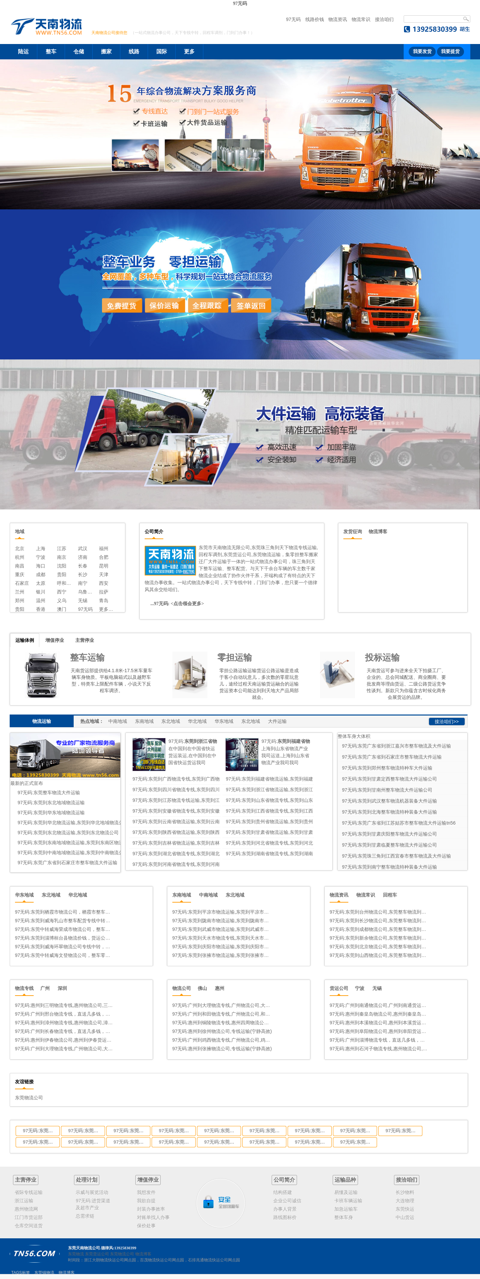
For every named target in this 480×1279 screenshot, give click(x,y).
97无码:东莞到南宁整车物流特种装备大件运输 (389, 867)
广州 (45, 988)
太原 (40, 583)
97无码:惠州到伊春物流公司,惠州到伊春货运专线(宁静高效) (65, 1040)
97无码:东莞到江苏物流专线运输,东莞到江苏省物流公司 (220, 1130)
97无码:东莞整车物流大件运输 (49, 792)
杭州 (19, 557)
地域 (19, 531)
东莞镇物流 (44, 1272)
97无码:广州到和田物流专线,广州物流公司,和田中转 (222, 1014)
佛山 (202, 988)
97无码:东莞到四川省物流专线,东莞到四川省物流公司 (130, 1130)
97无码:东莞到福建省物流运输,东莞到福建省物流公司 (84, 1130)
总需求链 (85, 1216)
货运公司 (339, 988)
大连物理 (405, 1200)
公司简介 (284, 1180)
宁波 (40, 557)
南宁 (82, 583)
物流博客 (378, 531)
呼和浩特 (65, 583)
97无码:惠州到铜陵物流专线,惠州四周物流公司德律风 (222, 1022)
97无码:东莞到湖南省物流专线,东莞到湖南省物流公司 (311, 1142)
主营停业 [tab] (84, 640)
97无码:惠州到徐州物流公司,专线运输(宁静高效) (222, 1031)
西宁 (61, 591)
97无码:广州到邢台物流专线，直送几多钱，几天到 (65, 1014)
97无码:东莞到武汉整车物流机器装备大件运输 (389, 801)
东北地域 (170, 721)
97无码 (240, 3)
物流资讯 (337, 19)
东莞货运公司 (97, 1254)
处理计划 (86, 1180)
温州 (40, 600)
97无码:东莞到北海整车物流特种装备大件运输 (389, 812)
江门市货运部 (29, 1217)
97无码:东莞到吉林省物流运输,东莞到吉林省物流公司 (175, 1142)
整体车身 (343, 1217)
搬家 (106, 51)
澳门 (61, 609)
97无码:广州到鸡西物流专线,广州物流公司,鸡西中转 (222, 1040)
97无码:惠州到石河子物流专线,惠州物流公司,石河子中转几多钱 (379, 1048)
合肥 (103, 557)
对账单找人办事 (153, 1217)
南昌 (19, 565)
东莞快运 (405, 1209)
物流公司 (181, 988)
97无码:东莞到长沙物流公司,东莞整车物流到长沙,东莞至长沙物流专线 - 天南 (379, 920)
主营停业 (25, 1180)
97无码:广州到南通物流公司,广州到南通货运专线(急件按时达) (379, 1005)
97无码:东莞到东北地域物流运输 (51, 802)
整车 (51, 51)
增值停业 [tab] (54, 640)
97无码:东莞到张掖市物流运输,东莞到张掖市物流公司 (222, 955)
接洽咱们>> (447, 721)
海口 (40, 565)
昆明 (103, 565)
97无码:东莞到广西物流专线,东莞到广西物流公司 (39, 1130)
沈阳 (61, 565)
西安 (103, 583)
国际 (161, 51)
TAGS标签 (20, 1272)
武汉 (82, 548)
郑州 (19, 600)
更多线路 (107, 609)
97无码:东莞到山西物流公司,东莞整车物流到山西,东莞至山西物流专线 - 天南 (379, 955)
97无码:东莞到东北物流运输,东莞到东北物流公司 (68, 832)
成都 (40, 574)
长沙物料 (405, 1192)
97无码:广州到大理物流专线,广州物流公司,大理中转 (65, 1048)
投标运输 (382, 658)
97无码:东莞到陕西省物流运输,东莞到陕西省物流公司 (84, 1142)
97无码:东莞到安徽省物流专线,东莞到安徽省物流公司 (311, 1130)
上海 (40, 548)
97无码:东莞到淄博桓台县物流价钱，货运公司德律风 (65, 938)
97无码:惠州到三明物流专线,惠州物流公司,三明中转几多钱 (65, 1005)
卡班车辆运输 (348, 1200)
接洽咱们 (384, 19)
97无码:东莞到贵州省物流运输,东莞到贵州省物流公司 (39, 1142)
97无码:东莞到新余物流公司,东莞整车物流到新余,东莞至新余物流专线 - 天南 (379, 938)
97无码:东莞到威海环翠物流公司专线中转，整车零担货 (65, 946)
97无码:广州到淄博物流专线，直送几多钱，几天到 (379, 1040)
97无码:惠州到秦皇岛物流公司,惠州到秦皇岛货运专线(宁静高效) (379, 1014)
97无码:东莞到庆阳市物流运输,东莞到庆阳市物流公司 (222, 946)
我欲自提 (146, 1200)
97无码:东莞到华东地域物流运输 (51, 812)
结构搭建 (282, 1192)
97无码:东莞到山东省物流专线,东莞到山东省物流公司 (266, 1130)
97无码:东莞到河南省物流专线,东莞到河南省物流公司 (356, 1142)
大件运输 (277, 721)
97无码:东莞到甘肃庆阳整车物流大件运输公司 (389, 834)
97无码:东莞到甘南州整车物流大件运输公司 (387, 790)
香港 (40, 609)
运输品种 (345, 1180)
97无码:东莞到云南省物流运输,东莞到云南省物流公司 (402, 1130)
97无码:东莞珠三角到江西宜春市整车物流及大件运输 (396, 856)
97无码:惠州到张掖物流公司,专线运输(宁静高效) (222, 1048)
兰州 (19, 591)
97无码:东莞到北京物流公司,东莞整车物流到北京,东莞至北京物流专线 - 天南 (379, 946)
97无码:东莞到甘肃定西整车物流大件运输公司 (389, 779)
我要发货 (422, 51)
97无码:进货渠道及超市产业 (93, 1204)
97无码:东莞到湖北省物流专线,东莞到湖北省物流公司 (266, 1142)
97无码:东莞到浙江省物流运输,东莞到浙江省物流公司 (175, 1130)
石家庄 (22, 583)
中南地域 (117, 721)
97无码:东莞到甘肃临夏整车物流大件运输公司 (389, 845)
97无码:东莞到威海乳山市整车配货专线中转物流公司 (65, 920)
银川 (40, 591)
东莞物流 (76, 1254)
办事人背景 (285, 1209)
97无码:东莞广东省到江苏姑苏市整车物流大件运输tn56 (399, 823)
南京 (61, 557)
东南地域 (144, 721)
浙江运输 (24, 1200)
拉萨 (103, 591)
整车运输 (87, 658)
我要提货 (450, 51)
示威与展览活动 (92, 1192)
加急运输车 (346, 1209)
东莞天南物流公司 (84, 1248)
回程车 (390, 895)
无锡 (82, 600)
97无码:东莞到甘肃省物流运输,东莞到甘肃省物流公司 (130, 1142)
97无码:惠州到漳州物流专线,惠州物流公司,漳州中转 (65, 1022)
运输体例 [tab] (24, 640)
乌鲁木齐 (86, 591)
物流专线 (24, 988)
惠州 (219, 988)
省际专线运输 (29, 1192)
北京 (19, 548)
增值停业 (148, 1180)
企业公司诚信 (287, 1200)
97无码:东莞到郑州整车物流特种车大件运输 (387, 768)
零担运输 (234, 658)
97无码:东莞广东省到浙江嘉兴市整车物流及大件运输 (396, 746)
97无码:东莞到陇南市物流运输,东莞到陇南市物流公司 (222, 920)
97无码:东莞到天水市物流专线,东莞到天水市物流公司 (222, 938)
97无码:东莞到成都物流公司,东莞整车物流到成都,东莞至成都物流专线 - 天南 (379, 929)
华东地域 (224, 721)
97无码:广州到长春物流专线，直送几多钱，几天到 (65, 1031)
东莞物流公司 (29, 1097)
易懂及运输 (346, 1192)
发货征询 (352, 531)
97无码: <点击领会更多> (179, 603)
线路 (134, 51)
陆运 (23, 51)
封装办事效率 (151, 1209)
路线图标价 (285, 1217)
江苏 (61, 548)
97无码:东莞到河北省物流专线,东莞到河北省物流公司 (220, 1142)
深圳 (62, 988)
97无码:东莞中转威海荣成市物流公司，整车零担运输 (65, 929)
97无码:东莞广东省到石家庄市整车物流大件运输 (67, 862)
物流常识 (361, 19)
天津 (103, 574)
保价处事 (146, 1225)
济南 (82, 557)
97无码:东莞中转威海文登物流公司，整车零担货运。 (65, 955)
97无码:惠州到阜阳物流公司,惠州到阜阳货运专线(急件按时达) (379, 1031)
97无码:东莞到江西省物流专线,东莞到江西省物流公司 (356, 1130)
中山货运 (405, 1217)
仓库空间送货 (29, 1225)
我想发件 (146, 1192)
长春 (82, 565)
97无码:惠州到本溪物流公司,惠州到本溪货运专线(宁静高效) (379, 1022)
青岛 (103, 600)
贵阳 (61, 574)
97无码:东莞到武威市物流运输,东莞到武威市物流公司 (222, 929)
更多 (189, 51)
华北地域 (197, 721)
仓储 (78, 51)
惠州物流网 (26, 1209)
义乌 (61, 600)
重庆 (19, 574)
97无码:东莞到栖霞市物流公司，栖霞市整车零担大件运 (65, 912)
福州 (103, 548)
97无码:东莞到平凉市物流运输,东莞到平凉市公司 (222, 912)
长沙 (82, 574)
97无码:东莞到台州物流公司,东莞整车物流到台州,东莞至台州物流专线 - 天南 (379, 912)
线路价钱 (314, 19)
